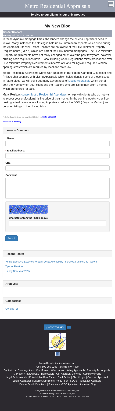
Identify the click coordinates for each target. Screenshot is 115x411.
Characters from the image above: (28, 218)
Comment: (11, 175)
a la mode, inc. (49, 396)
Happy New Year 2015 (17, 271)
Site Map (85, 396)
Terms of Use (74, 396)
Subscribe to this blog (12, 122)
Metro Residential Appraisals (57, 6)
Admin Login (62, 396)
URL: (8, 162)
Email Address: (15, 150)
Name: (10, 138)
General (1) (11, 308)
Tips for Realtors (14, 266)
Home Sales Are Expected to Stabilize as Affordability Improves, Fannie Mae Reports (51, 261)
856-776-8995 (54, 327)
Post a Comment (49, 117)
